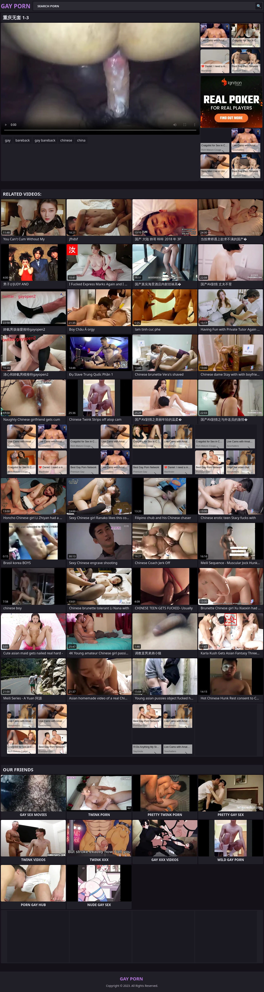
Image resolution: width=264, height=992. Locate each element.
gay (8, 140)
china (81, 140)
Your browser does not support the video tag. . (100, 79)
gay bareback (45, 140)
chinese (66, 140)
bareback (22, 140)
